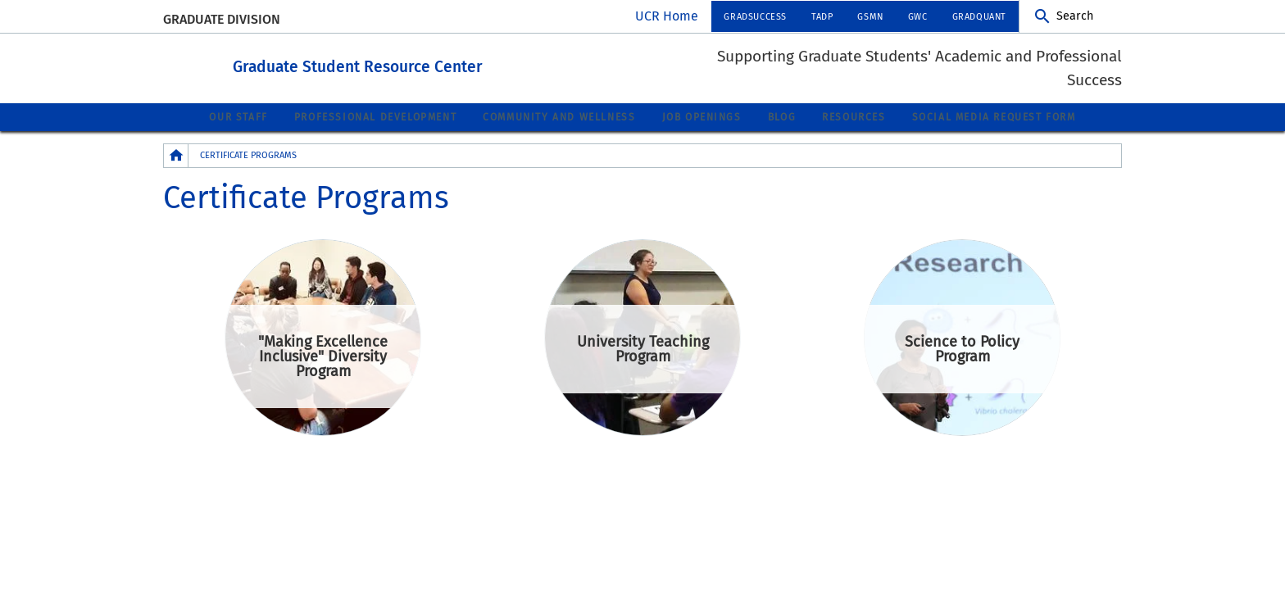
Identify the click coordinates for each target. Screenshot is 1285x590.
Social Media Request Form (994, 116)
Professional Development (375, 116)
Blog (782, 116)
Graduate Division (221, 19)
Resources (853, 116)
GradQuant (979, 16)
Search (1074, 16)
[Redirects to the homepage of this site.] (176, 154)
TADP (822, 16)
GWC (918, 16)
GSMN (870, 16)
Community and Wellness (559, 116)
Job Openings (702, 116)
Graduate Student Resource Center (448, 64)
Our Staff (238, 116)
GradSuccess (755, 16)
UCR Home (666, 16)
